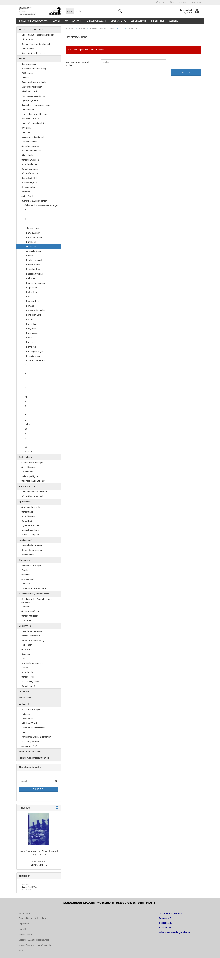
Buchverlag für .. (38, 889)
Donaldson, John (33, 315)
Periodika (25, 192)
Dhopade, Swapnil (34, 274)
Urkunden (25, 574)
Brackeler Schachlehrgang (33, 53)
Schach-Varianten (29, 169)
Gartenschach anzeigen (32, 462)
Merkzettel (196, 2)
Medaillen (25, 583)
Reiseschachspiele (30, 534)
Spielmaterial (118, 21)
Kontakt (22, 929)
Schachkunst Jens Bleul (30, 751)
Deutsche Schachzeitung (32, 640)
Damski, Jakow (33, 233)
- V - (25, 442)
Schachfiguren (28, 516)
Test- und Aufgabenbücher (33, 96)
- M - (26, 397)
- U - (25, 438)
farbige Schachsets (30, 530)
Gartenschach (73, 21)
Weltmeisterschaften (31, 150)
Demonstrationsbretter (31, 550)
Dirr (27, 296)
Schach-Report (28, 686)
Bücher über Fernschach (32, 496)
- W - (26, 447)
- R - (25, 415)
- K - (25, 388)
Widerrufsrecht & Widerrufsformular (35, 945)
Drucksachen (27, 554)
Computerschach (29, 187)
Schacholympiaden (30, 160)
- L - (25, 392)
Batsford (38, 884)
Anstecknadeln (28, 579)
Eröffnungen (27, 73)
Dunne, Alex (31, 347)
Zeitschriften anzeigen (31, 631)
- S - (25, 420)
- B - (25, 214)
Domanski (30, 306)
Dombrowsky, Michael (36, 310)
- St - (26, 429)
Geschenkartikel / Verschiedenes (34, 594)
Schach (24, 668)
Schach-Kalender (29, 164)
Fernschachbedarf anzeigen (34, 491)
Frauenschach (27, 109)
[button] (172, 2)
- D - (26, 223)
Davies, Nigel (32, 242)
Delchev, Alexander (34, 260)
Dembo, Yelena (33, 265)
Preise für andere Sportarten (34, 588)
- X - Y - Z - (28, 452)
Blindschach (27, 155)
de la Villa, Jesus (33, 251)
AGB (21, 951)
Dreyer (29, 338)
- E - (25, 365)
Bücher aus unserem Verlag (33, 68)
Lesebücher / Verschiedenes (34, 114)
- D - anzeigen (32, 228)
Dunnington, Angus (34, 351)
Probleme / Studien (30, 119)
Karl (23, 658)
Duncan (29, 342)
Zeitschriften (25, 626)
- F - (25, 369)
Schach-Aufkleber (29, 616)
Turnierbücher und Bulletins (33, 123)
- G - (26, 374)
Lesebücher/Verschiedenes (34, 728)
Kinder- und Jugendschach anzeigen (37, 35)
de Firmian (31, 246)
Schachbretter (27, 521)
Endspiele (25, 714)
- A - (25, 210)
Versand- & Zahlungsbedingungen (34, 940)
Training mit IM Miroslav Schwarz (34, 758)
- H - (26, 379)
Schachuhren (27, 512)
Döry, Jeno (31, 328)
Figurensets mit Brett (30, 525)
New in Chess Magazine (32, 663)
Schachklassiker (29, 141)
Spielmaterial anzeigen (31, 507)
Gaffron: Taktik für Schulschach (35, 44)
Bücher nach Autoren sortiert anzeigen (41, 205)
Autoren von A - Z (29, 746)
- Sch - (27, 424)
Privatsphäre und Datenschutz (32, 918)
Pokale (24, 570)
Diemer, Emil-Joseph (35, 283)
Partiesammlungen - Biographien (36, 737)
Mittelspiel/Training (30, 91)
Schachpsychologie (30, 146)
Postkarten (26, 620)
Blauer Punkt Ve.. (38, 887)
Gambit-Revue (27, 649)
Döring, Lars (31, 324)
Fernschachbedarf (96, 21)
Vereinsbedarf (138, 21)
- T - (25, 433)
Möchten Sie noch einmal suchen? (77, 64)
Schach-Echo (27, 672)
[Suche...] (70, 11)
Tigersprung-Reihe (29, 100)
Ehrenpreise (157, 21)
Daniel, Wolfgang (34, 237)
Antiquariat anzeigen (30, 709)
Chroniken (26, 128)
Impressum (24, 923)
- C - (25, 219)
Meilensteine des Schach (32, 137)
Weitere (173, 21)
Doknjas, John (32, 301)
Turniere (25, 732)
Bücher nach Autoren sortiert (34, 201)
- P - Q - (27, 411)
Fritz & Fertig (27, 39)
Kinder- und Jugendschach (33, 21)
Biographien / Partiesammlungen (36, 105)
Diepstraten (31, 287)
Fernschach (26, 132)
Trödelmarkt (24, 691)
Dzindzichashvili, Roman (37, 360)
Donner (29, 319)
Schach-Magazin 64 (30, 681)
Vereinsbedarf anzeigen (32, 545)
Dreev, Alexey (32, 333)
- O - (26, 406)
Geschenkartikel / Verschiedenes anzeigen (36, 600)
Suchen (160, 2)
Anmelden (38, 789)
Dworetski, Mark (33, 356)
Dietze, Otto (31, 292)
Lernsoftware (27, 48)
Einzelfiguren (27, 472)
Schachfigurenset (29, 467)
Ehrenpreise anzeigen (31, 565)
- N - (26, 401)
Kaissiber (25, 654)
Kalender (25, 606)
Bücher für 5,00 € (29, 178)
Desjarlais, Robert (34, 269)
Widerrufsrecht (25, 934)
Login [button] (183, 2)
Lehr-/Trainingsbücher (31, 87)
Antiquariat (24, 704)
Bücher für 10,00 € (29, 173)
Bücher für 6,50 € (29, 182)
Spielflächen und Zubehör (32, 481)
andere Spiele (27, 196)
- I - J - (26, 383)
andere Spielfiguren (30, 476)
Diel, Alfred (31, 278)
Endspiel (25, 78)
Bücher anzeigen (28, 64)
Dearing (29, 255)
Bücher (56, 21)
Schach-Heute (27, 677)
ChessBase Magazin (30, 636)
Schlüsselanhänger (30, 611)
